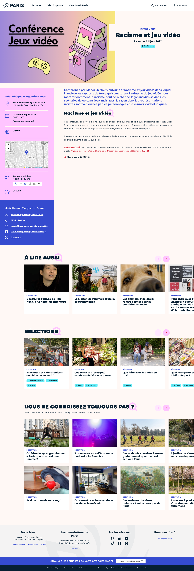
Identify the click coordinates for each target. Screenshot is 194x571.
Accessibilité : (79, 568)
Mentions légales (54, 568)
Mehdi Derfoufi (72, 147)
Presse (100, 568)
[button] (26, 152)
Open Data (110, 568)
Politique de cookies (126, 568)
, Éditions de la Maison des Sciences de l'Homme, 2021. (108, 151)
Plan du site (142, 568)
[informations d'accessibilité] (27, 184)
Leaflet (26, 167)
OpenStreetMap (38, 167)
